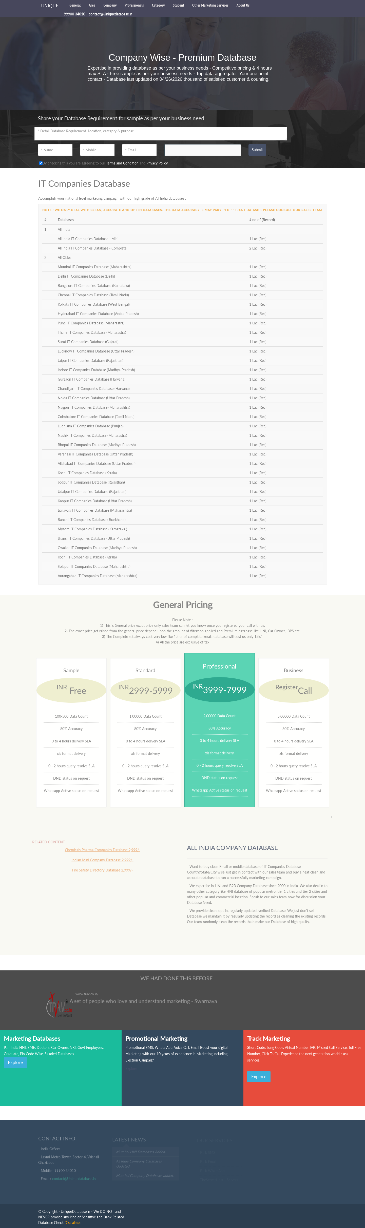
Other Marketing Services (210, 5)
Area (92, 5)
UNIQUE (50, 5)
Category (158, 5)
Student (178, 5)
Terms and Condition (122, 163)
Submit (257, 150)
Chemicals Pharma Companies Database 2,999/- (97, 850)
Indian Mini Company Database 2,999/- (97, 860)
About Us (243, 5)
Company (110, 5)
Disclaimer (73, 1222)
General (75, 5)
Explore (15, 1062)
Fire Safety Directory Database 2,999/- (97, 870)
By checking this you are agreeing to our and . (103, 163)
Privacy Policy (157, 163)
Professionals (134, 5)
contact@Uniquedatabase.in (74, 1180)
